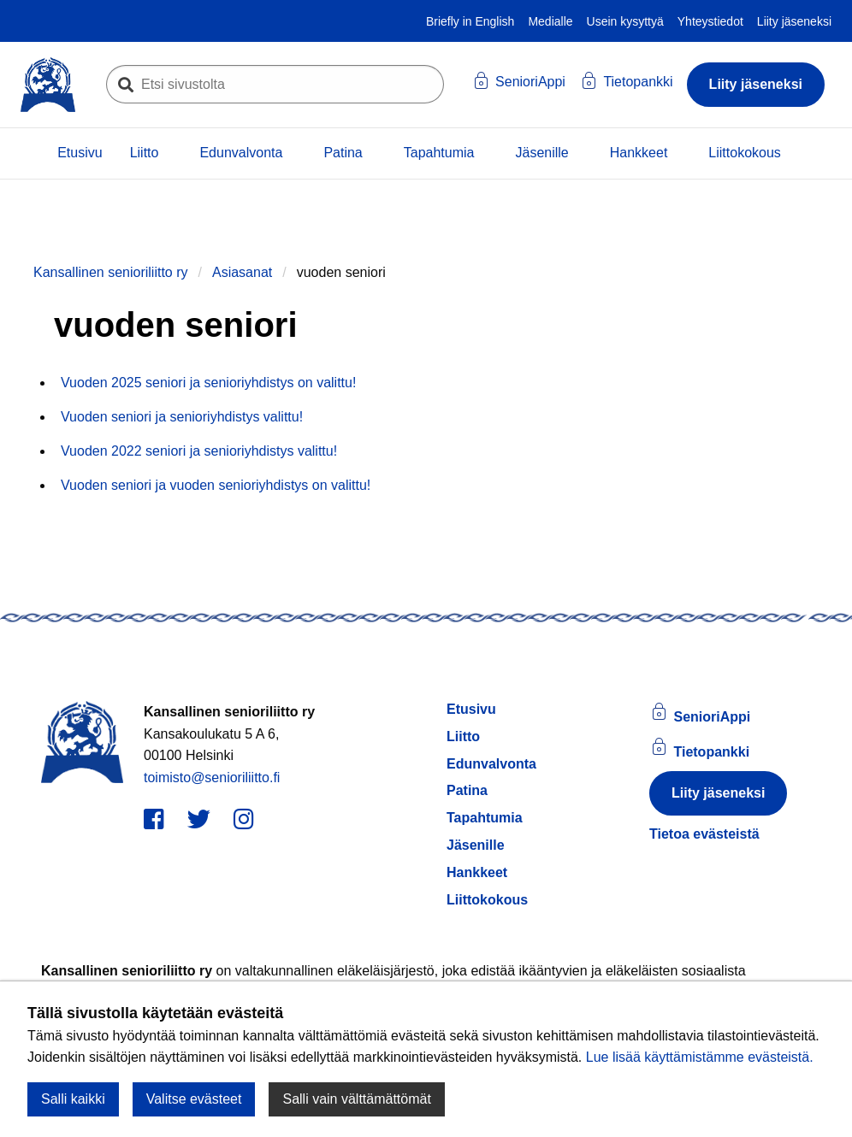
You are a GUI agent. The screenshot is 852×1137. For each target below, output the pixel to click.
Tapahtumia (439, 152)
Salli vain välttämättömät (356, 1099)
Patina (342, 152)
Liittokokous (744, 152)
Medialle (550, 21)
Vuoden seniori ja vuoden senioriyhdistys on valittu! (215, 485)
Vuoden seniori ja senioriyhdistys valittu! (182, 416)
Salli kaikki (73, 1099)
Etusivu (79, 152)
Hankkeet (639, 152)
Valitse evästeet (194, 1099)
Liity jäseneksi (794, 21)
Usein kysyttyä (625, 21)
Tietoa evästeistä (704, 834)
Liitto (144, 152)
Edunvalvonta (240, 152)
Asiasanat (242, 272)
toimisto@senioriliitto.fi (212, 777)
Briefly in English (470, 21)
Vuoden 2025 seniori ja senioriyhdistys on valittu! (208, 382)
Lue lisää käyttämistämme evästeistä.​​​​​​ (700, 1057)
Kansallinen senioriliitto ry (110, 272)
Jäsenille (541, 152)
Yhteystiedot (710, 21)
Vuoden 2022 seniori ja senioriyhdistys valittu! (199, 451)
